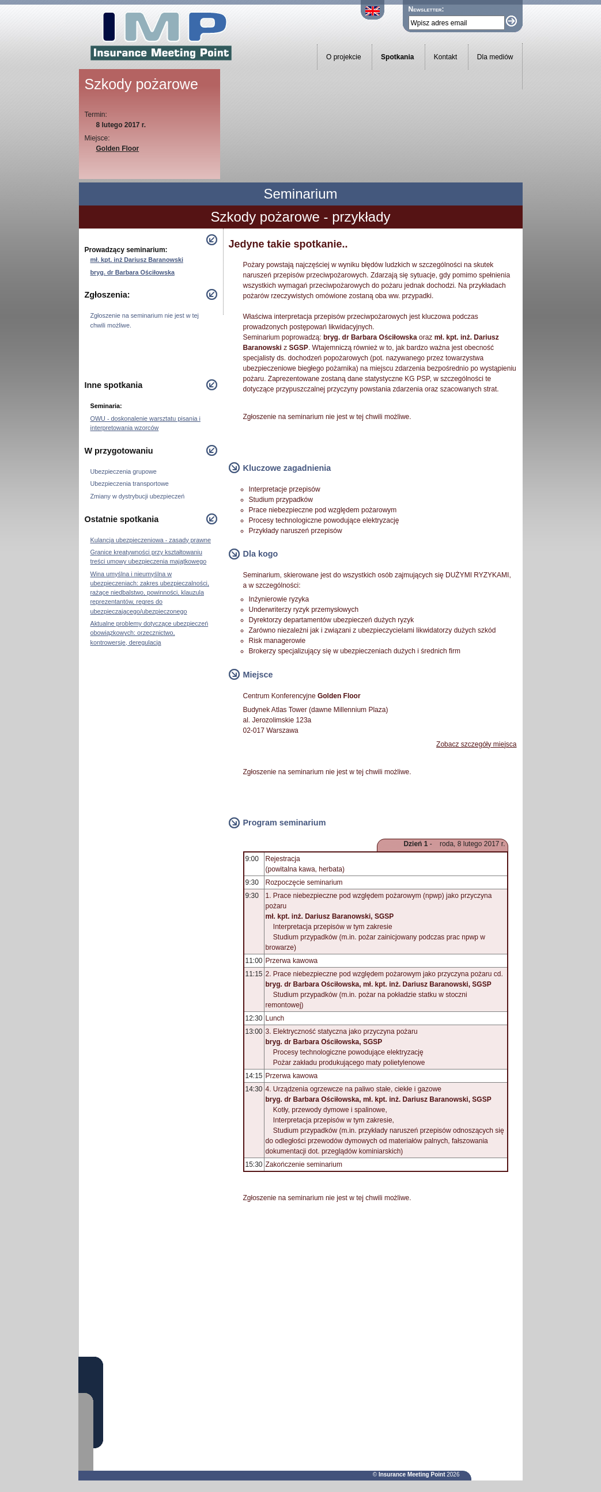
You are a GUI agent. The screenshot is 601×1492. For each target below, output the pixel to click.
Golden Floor (117, 148)
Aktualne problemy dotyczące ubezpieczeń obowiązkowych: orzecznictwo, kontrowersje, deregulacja (149, 632)
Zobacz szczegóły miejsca (476, 744)
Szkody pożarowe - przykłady (300, 216)
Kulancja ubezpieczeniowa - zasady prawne (150, 539)
